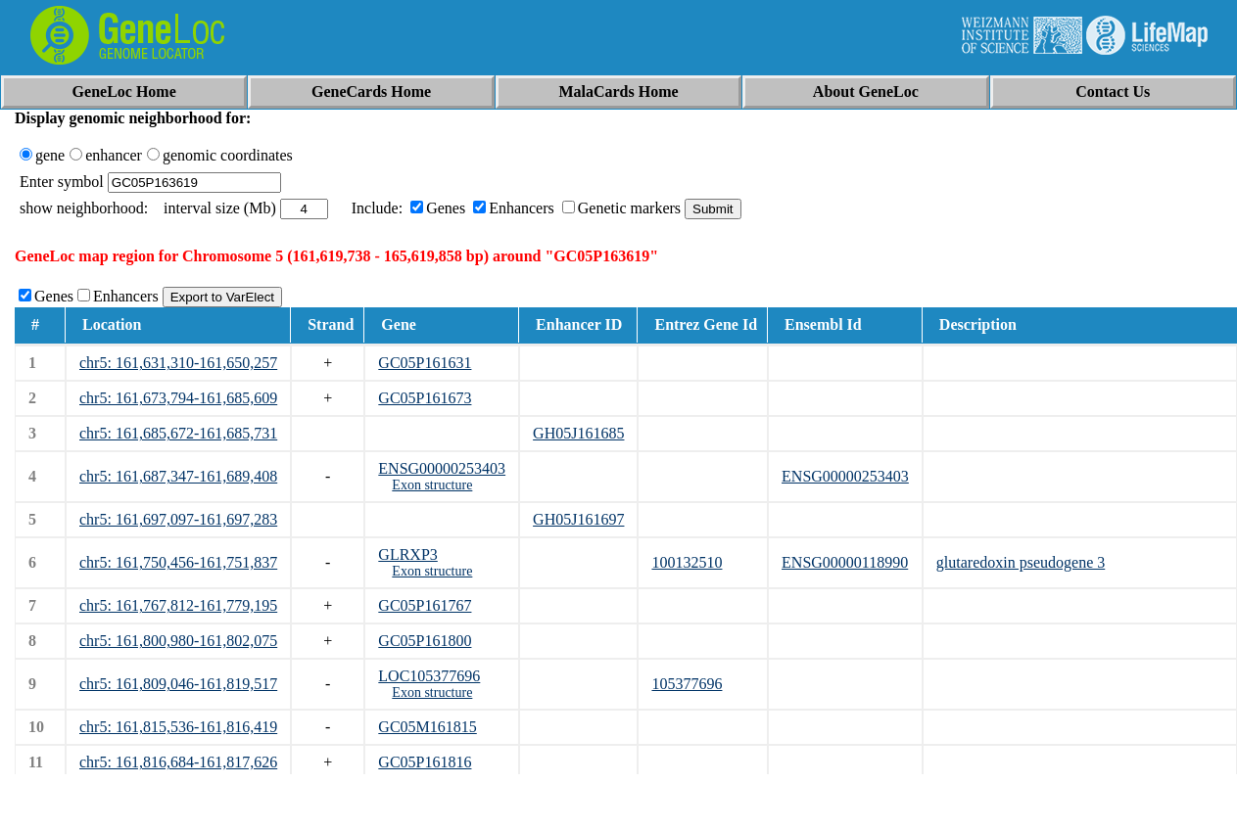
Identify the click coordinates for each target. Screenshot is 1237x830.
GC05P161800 (424, 640)
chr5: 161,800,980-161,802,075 (178, 640)
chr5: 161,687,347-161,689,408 (178, 476)
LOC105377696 (429, 676)
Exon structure (432, 485)
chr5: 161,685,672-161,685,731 (178, 433)
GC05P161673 (424, 398)
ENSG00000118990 (845, 562)
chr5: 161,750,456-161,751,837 (178, 562)
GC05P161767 (424, 605)
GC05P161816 (424, 762)
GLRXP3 (407, 554)
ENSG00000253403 (441, 468)
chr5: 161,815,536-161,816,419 (178, 726)
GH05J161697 (578, 519)
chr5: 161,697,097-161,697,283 (178, 519)
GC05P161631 (424, 362)
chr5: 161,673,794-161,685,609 (178, 398)
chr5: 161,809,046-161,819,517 (178, 683)
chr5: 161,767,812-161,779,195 (178, 605)
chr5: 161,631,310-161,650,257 (178, 362)
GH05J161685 (578, 433)
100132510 (686, 562)
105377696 (686, 683)
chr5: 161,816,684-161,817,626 (178, 762)
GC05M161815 (427, 726)
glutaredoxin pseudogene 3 (1020, 562)
